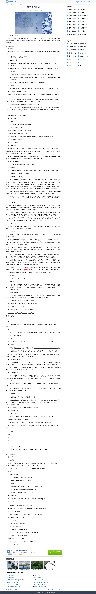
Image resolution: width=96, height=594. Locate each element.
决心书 (70, 65)
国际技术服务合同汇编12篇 (41, 582)
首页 (12, 4)
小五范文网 (46, 592)
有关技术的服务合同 (39, 584)
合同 (21, 4)
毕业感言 (82, 59)
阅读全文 (36, 10)
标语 (70, 62)
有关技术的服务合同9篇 (13, 584)
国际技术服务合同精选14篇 (14, 582)
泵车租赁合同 (37, 575)
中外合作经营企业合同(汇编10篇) (15, 580)
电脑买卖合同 (10, 577)
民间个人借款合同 (14, 589)
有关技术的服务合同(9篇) (40, 586)
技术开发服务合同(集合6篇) (14, 586)
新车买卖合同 (37, 577)
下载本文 (41, 10)
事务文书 (16, 4)
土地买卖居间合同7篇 (55, 589)
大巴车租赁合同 (11, 575)
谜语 (70, 59)
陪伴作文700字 (72, 9)
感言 (81, 65)
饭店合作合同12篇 (38, 580)
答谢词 (81, 62)
